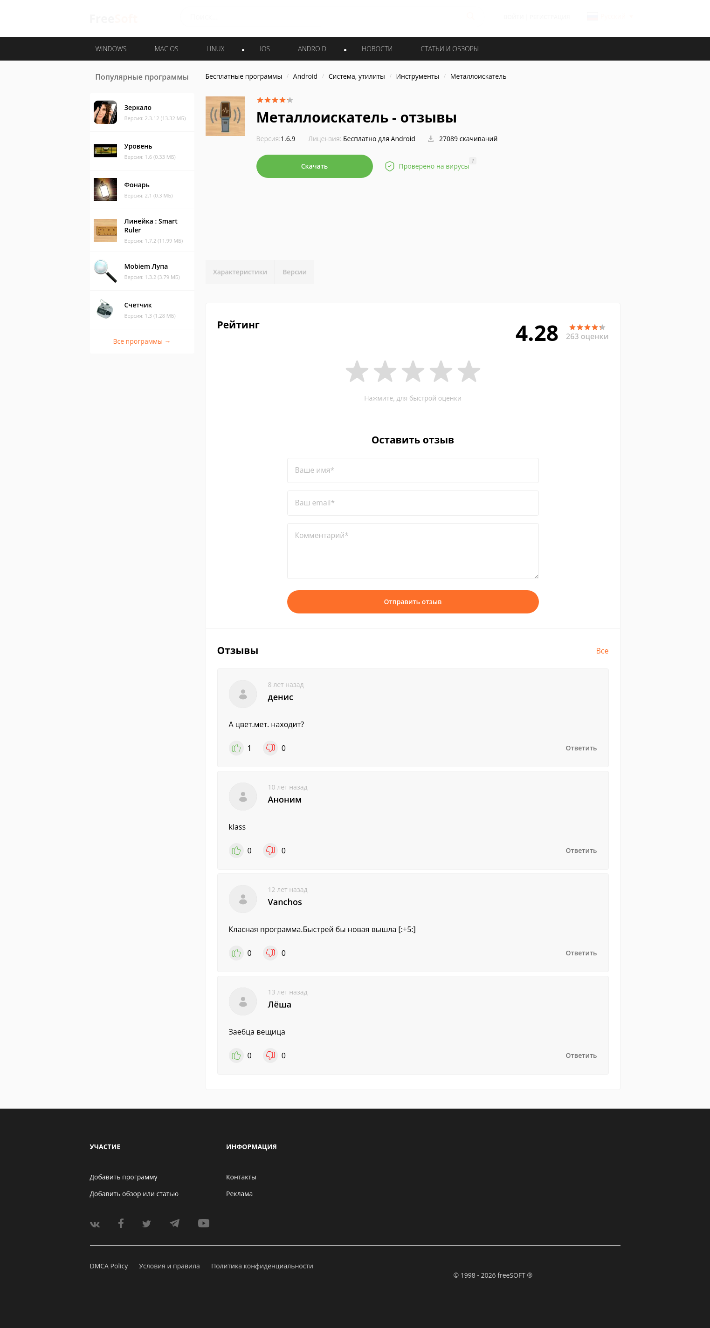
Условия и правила (169, 1265)
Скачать (314, 166)
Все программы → (142, 341)
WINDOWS (111, 48)
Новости (377, 48)
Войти (514, 17)
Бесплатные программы (244, 76)
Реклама (239, 1193)
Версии (295, 271)
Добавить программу (124, 1176)
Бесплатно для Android (379, 138)
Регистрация (550, 17)
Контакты (241, 1176)
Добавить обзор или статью (134, 1193)
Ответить (581, 747)
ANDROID (312, 48)
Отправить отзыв (413, 601)
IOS (265, 48)
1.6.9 (276, 138)
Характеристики (240, 271)
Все (602, 651)
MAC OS (166, 48)
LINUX (215, 48)
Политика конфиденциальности (262, 1265)
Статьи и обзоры (450, 48)
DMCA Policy (109, 1265)
